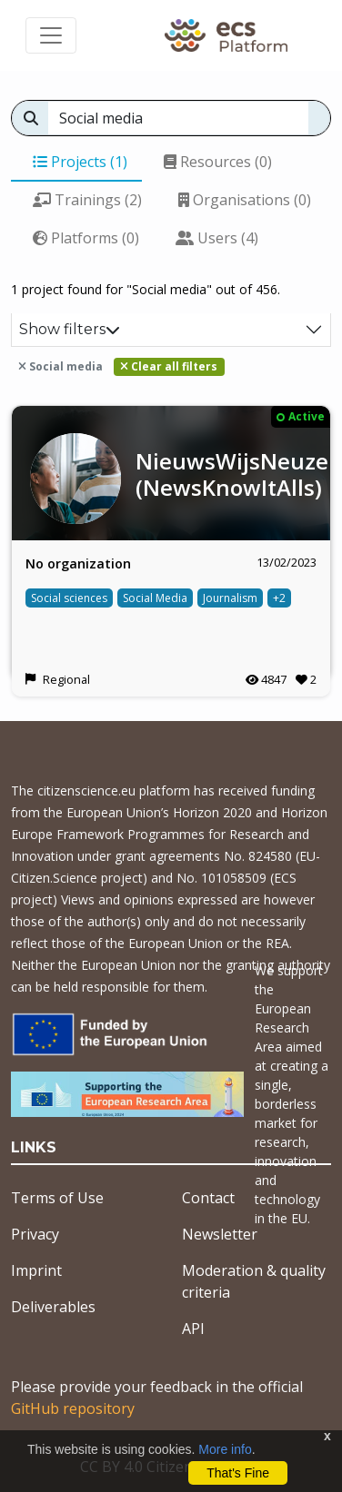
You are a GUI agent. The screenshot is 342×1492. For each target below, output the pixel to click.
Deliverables (53, 1307)
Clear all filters (168, 366)
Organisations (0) (244, 200)
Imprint (36, 1270)
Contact (208, 1198)
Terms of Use (57, 1198)
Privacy (35, 1234)
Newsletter (219, 1234)
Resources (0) (218, 162)
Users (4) (217, 238)
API (193, 1329)
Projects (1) (80, 162)
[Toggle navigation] (50, 35)
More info (224, 1449)
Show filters (69, 329)
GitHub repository (73, 1408)
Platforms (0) (86, 238)
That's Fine (237, 1473)
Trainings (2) (87, 200)
